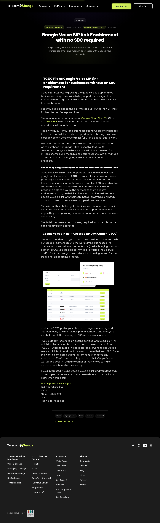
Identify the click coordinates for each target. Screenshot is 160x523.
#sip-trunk (100, 416)
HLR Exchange (13, 478)
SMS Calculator (63, 497)
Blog (58, 475)
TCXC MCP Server (40, 483)
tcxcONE (36, 464)
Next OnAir (51, 121)
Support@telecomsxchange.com (57, 383)
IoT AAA (35, 468)
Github (83, 475)
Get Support (61, 480)
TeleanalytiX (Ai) (39, 473)
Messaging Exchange (16, 468)
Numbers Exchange (16, 473)
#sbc (81, 416)
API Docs (60, 484)
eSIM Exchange (14, 483)
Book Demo (61, 465)
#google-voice (69, 416)
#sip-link (89, 416)
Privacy (83, 480)
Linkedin (83, 465)
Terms (83, 484)
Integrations (37, 487)
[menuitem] (45, 6)
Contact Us (121, 6)
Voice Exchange (14, 464)
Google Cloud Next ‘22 (94, 118)
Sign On (142, 6)
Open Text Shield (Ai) (41, 478)
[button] (45, 6)
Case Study (61, 470)
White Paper (61, 461)
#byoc (58, 416)
